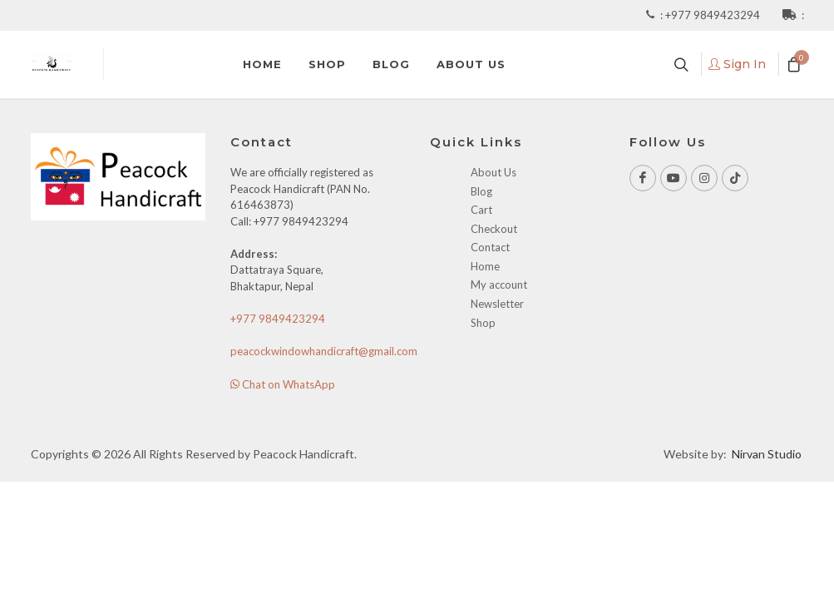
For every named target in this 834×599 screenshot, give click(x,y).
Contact (490, 247)
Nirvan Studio (767, 454)
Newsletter (497, 303)
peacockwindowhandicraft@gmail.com (323, 351)
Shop (483, 322)
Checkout (494, 228)
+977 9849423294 (713, 15)
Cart (481, 209)
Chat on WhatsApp (282, 384)
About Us (493, 172)
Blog (481, 191)
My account (499, 284)
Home (485, 266)
